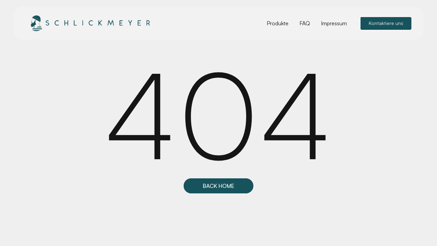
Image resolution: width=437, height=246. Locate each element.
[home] (89, 23)
